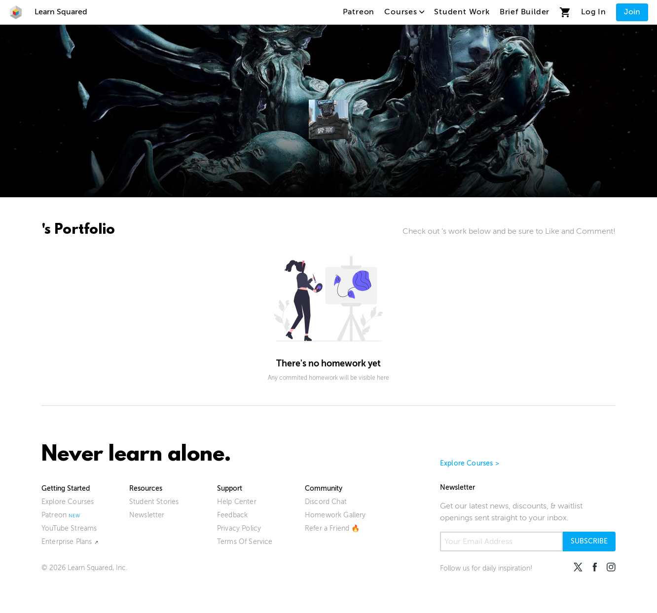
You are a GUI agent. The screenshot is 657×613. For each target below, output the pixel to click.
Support (229, 488)
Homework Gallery (335, 515)
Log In (593, 11)
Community (323, 488)
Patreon (359, 11)
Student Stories (154, 501)
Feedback (232, 515)
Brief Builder (524, 11)
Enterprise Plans (66, 541)
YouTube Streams (69, 528)
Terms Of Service (245, 541)
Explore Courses (67, 501)
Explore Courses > (469, 463)
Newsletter (147, 515)
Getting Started (65, 488)
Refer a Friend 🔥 (332, 528)
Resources (145, 488)
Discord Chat (326, 501)
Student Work (462, 11)
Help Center (236, 501)
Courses (404, 11)
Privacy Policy (239, 528)
